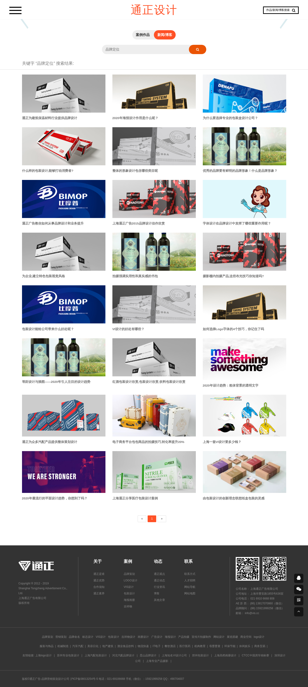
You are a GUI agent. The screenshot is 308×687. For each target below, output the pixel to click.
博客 (156, 593)
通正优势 (99, 580)
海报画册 (129, 600)
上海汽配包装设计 (96, 655)
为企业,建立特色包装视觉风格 (43, 276)
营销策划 (61, 636)
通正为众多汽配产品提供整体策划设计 (49, 442)
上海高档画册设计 (225, 655)
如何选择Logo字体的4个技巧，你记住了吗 (233, 329)
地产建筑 (107, 646)
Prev (24, 19)
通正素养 (99, 593)
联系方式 (189, 574)
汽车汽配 (77, 646)
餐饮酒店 (170, 646)
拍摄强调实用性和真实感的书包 (135, 276)
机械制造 (63, 646)
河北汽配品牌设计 (123, 655)
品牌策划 (129, 574)
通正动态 (159, 580)
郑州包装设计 (200, 655)
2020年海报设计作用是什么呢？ (135, 118)
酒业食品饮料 (125, 646)
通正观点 (159, 574)
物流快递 (143, 646)
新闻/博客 (164, 35)
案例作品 (143, 35)
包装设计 (129, 593)
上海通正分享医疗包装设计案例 (135, 498)
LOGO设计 (130, 580)
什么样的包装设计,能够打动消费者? (47, 171)
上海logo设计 (43, 655)
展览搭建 (232, 636)
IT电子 (157, 646)
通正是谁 (99, 574)
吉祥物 (128, 606)
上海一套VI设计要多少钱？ (222, 442)
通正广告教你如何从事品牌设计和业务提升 (53, 223)
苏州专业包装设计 (68, 655)
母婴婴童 (214, 646)
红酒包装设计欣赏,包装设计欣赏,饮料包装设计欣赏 (149, 382)
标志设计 (87, 636)
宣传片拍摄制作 (201, 636)
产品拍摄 (183, 636)
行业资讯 (159, 587)
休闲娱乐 (244, 646)
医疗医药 (185, 646)
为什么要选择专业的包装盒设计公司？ (230, 118)
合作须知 (99, 587)
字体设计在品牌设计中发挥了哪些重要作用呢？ (237, 223)
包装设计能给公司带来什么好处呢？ (48, 329)
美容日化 (92, 646)
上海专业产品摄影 (157, 661)
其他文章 (159, 600)
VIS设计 (129, 587)
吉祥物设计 (128, 636)
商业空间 (245, 636)
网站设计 (219, 636)
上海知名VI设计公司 (174, 655)
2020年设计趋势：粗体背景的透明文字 (230, 385)
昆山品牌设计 (148, 655)
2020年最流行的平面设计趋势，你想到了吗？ (54, 498)
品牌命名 (74, 636)
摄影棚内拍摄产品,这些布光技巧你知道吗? (233, 276)
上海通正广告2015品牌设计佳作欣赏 (138, 223)
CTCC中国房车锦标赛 (255, 655)
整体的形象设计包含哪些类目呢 (135, 171)
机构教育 (200, 646)
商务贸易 (259, 646)
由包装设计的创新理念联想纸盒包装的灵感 (233, 498)
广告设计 (156, 636)
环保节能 (229, 646)
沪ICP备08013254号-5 (84, 678)
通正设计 (154, 9)
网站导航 (189, 587)
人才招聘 (189, 580)
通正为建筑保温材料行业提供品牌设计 (49, 118)
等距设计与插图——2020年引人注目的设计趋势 (56, 382)
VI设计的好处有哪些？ (128, 329)
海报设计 (170, 636)
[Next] (162, 518)
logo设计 (259, 636)
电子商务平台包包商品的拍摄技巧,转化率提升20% (148, 442)
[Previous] (142, 518)
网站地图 (189, 593)
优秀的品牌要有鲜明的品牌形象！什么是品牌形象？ (240, 171)
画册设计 (143, 636)
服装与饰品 (47, 646)
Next (283, 19)
